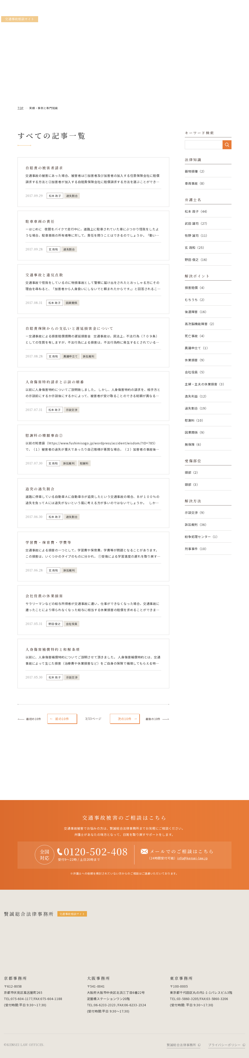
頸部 (192, 484)
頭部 (192, 472)
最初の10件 (33, 719)
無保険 (194, 444)
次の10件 (125, 718)
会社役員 (195, 372)
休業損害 (195, 360)
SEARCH (227, 144)
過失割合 (196, 408)
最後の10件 (153, 719)
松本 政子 (197, 211)
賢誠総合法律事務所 (30, 14)
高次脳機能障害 (200, 323)
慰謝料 (195, 420)
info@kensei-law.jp (192, 863)
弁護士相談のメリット (129, 20)
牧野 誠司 (197, 235)
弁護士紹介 (219, 20)
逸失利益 (196, 396)
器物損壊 (195, 171)
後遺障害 (196, 311)
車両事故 (195, 183)
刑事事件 (196, 548)
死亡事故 (195, 335)
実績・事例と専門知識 (194, 20)
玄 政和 (195, 247)
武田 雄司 (197, 223)
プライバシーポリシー (224, 1044)
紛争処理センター (202, 536)
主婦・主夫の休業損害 (205, 384)
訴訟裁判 (196, 524)
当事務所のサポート (98, 20)
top (21, 108)
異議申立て (197, 348)
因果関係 (195, 432)
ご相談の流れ (239, 20)
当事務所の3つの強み (161, 20)
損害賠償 (195, 287)
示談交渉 (195, 512)
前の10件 (62, 718)
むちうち (195, 299)
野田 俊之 (197, 259)
